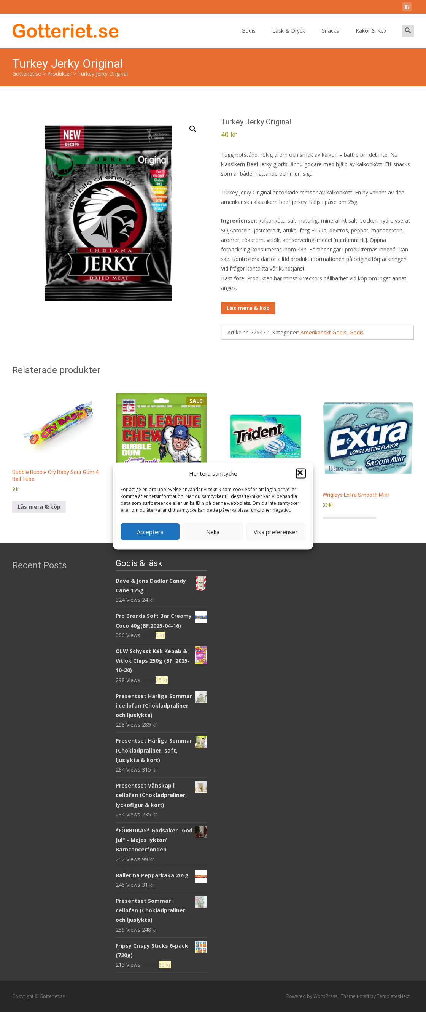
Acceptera (150, 531)
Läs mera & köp (248, 308)
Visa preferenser (276, 531)
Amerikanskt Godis (323, 332)
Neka (212, 531)
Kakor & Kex (371, 37)
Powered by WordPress (312, 996)
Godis (249, 37)
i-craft (363, 996)
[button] (300, 473)
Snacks (330, 37)
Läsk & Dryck (288, 37)
